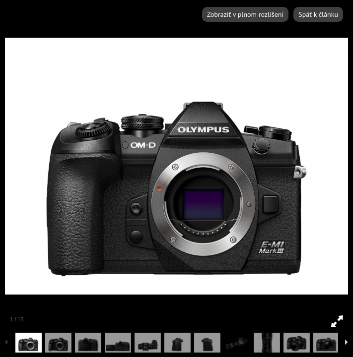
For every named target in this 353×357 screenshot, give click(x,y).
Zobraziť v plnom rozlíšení (245, 14)
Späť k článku (318, 14)
